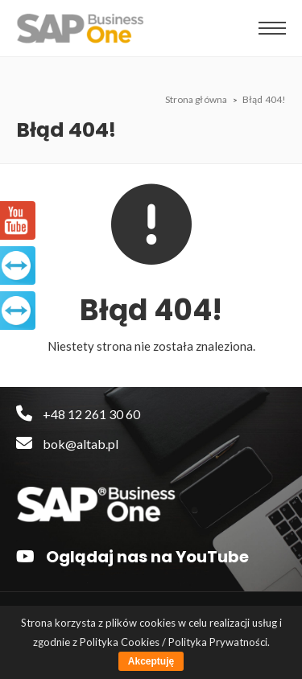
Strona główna (197, 99)
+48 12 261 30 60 (78, 414)
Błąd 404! (264, 99)
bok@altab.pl (67, 443)
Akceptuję (151, 661)
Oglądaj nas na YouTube (132, 556)
